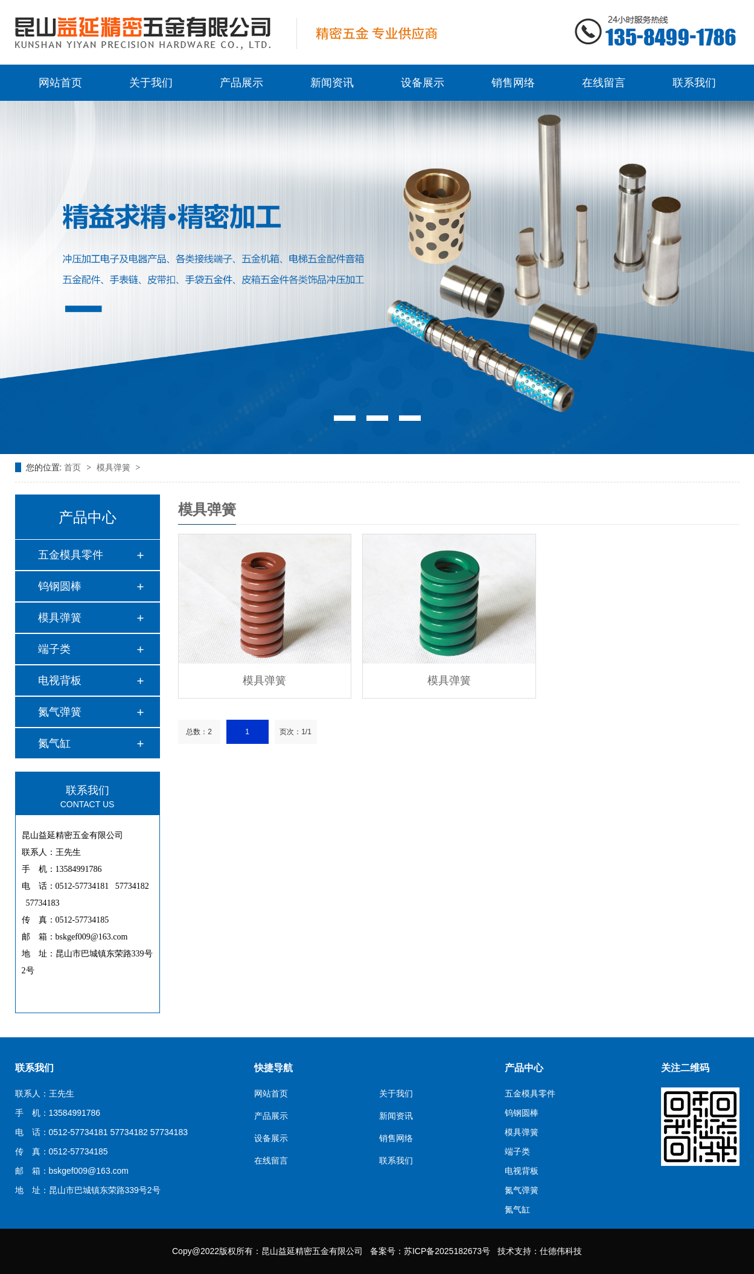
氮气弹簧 (59, 712)
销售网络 (513, 83)
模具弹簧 (115, 467)
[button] (345, 418)
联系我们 (694, 83)
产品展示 (241, 83)
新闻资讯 (332, 83)
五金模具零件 (70, 555)
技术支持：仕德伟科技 (539, 1251)
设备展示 (422, 83)
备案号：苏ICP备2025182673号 (430, 1251)
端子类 (54, 649)
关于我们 (151, 83)
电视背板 (59, 680)
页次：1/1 (296, 732)
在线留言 (603, 83)
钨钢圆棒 (59, 586)
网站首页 (60, 83)
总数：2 (199, 732)
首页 (73, 467)
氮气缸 (54, 743)
